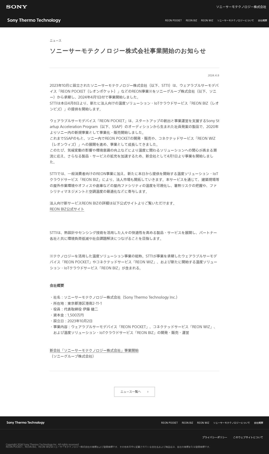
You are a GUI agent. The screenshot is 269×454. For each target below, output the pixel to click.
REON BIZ (191, 20)
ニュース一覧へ (130, 391)
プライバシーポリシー (214, 437)
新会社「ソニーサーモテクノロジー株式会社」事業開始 (94, 350)
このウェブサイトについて (248, 437)
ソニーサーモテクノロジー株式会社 (241, 7)
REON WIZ (207, 20)
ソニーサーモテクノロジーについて (235, 20)
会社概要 (262, 20)
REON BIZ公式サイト (67, 209)
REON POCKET (173, 20)
